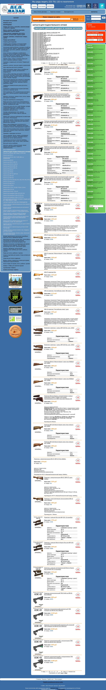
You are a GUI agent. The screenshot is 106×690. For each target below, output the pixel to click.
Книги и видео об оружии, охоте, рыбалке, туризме (16, 263)
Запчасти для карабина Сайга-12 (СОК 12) (13, 197)
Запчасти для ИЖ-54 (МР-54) (10, 168)
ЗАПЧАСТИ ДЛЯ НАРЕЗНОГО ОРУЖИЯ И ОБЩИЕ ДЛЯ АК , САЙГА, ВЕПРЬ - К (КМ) (16, 200)
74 (61, 63)
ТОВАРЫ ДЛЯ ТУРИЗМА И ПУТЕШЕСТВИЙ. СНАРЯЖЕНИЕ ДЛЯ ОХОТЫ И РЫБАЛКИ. (15, 44)
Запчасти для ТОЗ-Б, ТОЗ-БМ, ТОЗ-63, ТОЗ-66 (14, 187)
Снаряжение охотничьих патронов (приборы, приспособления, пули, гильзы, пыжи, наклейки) (15, 140)
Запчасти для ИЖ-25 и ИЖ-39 (10, 164)
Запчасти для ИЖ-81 (8, 171)
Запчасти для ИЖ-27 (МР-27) (10, 162)
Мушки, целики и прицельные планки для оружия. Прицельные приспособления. (16, 261)
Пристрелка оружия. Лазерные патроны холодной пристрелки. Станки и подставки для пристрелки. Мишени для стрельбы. (16, 121)
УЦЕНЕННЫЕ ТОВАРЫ (9, 267)
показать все (71, 63)
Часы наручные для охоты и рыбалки (13, 67)
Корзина (44, 679)
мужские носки (54, 688)
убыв (65, 64)
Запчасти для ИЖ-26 (8, 160)
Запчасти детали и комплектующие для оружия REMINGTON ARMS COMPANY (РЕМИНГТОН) (14, 214)
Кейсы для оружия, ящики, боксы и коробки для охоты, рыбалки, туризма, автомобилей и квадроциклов (15, 70)
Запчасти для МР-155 (8, 175)
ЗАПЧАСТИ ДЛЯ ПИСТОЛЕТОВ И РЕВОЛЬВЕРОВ (15, 202)
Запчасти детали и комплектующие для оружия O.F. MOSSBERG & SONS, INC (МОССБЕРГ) (15, 221)
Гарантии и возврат (55, 11)
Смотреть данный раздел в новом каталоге (58, 28)
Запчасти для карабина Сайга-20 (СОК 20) (13, 195)
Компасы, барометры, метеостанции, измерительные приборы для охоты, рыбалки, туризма (15, 250)
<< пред (43, 63)
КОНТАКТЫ (50, 6)
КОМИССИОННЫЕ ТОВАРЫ (10, 269)
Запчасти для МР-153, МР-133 (10, 173)
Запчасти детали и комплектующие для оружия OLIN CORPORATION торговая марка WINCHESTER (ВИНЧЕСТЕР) (16, 217)
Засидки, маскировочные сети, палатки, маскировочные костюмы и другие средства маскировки (14, 113)
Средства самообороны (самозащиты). (13, 99)
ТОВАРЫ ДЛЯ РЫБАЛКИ (9, 42)
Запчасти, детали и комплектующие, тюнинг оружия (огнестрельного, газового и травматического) (14, 146)
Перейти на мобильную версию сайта (53, 682)
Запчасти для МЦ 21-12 (9, 181)
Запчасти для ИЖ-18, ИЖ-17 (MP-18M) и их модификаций (48, 35)
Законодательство (69, 11)
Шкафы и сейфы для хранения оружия (13, 265)
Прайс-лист (50, 679)
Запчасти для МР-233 (8, 177)
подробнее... (38, 73)
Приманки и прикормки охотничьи (12, 133)
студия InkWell (61, 689)
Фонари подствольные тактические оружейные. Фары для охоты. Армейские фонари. (15, 237)
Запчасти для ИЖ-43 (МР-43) (10, 166)
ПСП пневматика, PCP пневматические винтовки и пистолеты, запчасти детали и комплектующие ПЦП (16, 93)
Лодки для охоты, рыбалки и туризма (13, 253)
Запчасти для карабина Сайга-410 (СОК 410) (14, 193)
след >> (65, 63)
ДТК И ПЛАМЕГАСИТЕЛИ (9, 149)
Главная (34, 6)
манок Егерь (42, 20)
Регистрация (41, 6)
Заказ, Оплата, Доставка (40, 11)
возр (62, 64)
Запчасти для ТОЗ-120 (8, 189)
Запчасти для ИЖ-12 (8, 155)
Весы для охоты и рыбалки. (10, 143)
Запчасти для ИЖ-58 (8, 170)
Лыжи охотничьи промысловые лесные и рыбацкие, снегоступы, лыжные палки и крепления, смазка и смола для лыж (16, 130)
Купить (78, 71)
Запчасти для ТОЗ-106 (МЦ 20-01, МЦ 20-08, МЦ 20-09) (16, 179)
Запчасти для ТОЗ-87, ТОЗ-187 (10, 191)
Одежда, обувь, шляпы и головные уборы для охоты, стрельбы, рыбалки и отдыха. (15, 59)
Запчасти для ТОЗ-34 (8, 185)
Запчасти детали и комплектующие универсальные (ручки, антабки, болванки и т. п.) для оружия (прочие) (16, 211)
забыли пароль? (96, 21)
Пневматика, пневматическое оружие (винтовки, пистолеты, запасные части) (16, 89)
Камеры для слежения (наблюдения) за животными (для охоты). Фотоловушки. (16, 117)
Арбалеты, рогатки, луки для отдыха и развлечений (16, 65)
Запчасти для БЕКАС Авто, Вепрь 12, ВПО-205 (14, 153)
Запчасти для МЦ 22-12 (9, 183)
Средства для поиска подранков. (11, 258)
